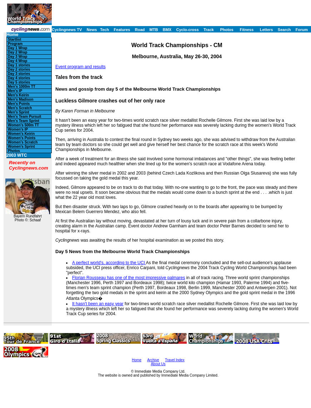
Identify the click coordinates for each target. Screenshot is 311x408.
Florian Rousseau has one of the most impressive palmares (128, 277)
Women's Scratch (22, 142)
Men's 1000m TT (21, 87)
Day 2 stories (19, 69)
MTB (154, 29)
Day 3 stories (19, 74)
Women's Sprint (21, 146)
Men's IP (15, 91)
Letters (266, 29)
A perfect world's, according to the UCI (109, 262)
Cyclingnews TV (67, 29)
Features (122, 29)
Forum (302, 29)
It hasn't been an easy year (98, 303)
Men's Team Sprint (23, 121)
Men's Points (19, 104)
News (92, 29)
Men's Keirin (18, 95)
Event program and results (80, 66)
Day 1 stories (19, 65)
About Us (158, 364)
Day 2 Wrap (17, 52)
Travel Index (175, 360)
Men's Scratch (20, 108)
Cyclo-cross (187, 29)
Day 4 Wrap (17, 61)
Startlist (14, 39)
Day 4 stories (19, 78)
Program (15, 44)
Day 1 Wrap (17, 48)
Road (140, 29)
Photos (226, 29)
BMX (167, 29)
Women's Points (21, 138)
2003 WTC (16, 155)
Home (12, 34)
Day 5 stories (19, 82)
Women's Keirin (21, 134)
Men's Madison (20, 99)
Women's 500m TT (23, 125)
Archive (153, 360)
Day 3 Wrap (17, 57)
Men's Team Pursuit (24, 117)
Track (209, 29)
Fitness (247, 29)
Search (284, 29)
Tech (104, 29)
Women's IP (18, 129)
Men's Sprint (18, 112)
